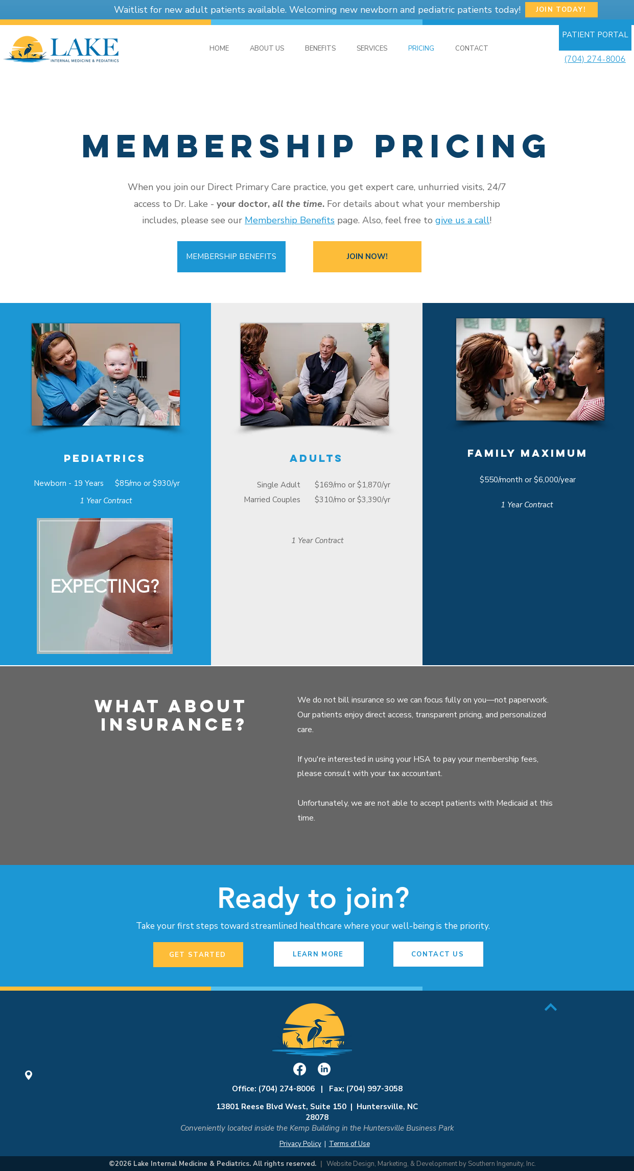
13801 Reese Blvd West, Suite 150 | (286, 1107)
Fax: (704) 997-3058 (366, 1089)
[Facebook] (299, 1069)
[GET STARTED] (198, 955)
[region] (104, 587)
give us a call (462, 220)
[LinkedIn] (324, 1069)
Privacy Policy (300, 1144)
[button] (372, 48)
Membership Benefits (290, 220)
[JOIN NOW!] (367, 256)
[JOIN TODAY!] (561, 9)
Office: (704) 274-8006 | (280, 1089)
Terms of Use (349, 1144)
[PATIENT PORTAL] (595, 35)
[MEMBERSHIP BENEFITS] (231, 256)
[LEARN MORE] (318, 954)
